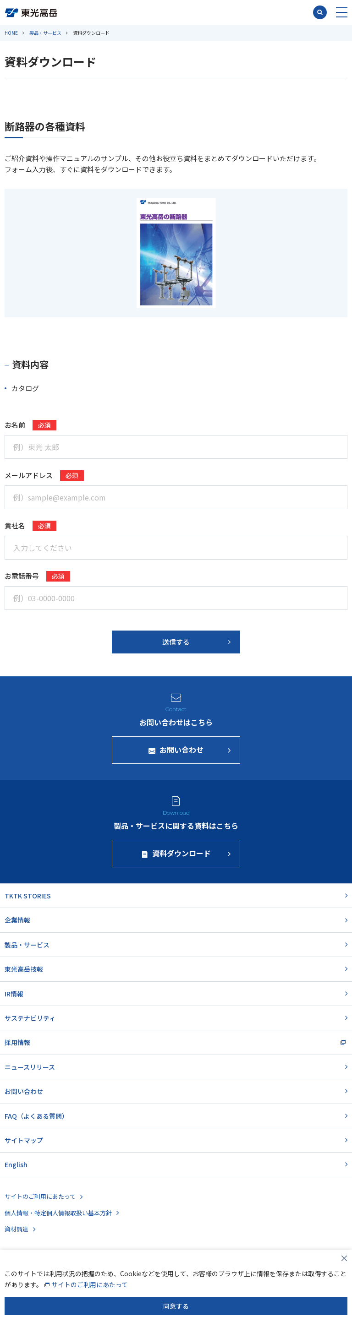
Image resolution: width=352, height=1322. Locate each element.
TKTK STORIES (28, 895)
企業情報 (17, 920)
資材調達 (16, 1228)
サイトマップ (24, 1140)
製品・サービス (45, 32)
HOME (11, 32)
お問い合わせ (24, 1091)
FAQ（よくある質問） (36, 1116)
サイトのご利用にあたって (40, 1196)
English (16, 1164)
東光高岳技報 (24, 969)
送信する (176, 642)
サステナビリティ (30, 1018)
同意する (176, 1306)
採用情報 (17, 1042)
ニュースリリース (30, 1067)
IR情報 (14, 993)
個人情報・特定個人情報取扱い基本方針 (58, 1212)
